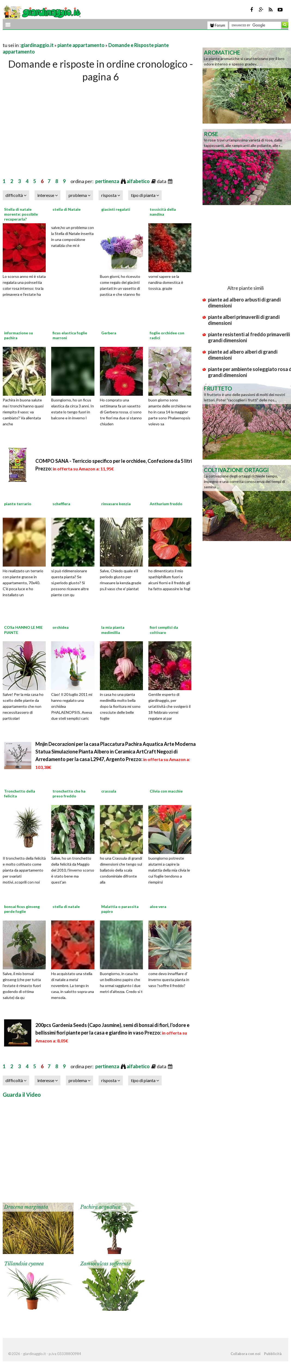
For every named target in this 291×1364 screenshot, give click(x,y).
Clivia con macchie (166, 791)
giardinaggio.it (37, 45)
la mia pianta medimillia (112, 629)
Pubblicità (272, 1354)
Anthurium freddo (166, 503)
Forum (217, 25)
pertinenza (107, 181)
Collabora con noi (246, 1354)
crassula (108, 791)
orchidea (61, 627)
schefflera (61, 503)
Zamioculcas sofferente (105, 1264)
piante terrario (17, 503)
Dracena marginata (26, 1207)
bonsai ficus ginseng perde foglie (22, 909)
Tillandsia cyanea (24, 1264)
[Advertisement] (66, 38)
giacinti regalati (115, 209)
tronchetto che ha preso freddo (69, 793)
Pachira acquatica (100, 1207)
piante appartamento (81, 45)
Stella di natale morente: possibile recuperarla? (21, 214)
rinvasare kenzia (116, 503)
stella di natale (66, 906)
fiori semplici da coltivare (164, 629)
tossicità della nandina (163, 211)
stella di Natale (67, 209)
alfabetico (139, 181)
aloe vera (158, 906)
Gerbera (108, 333)
